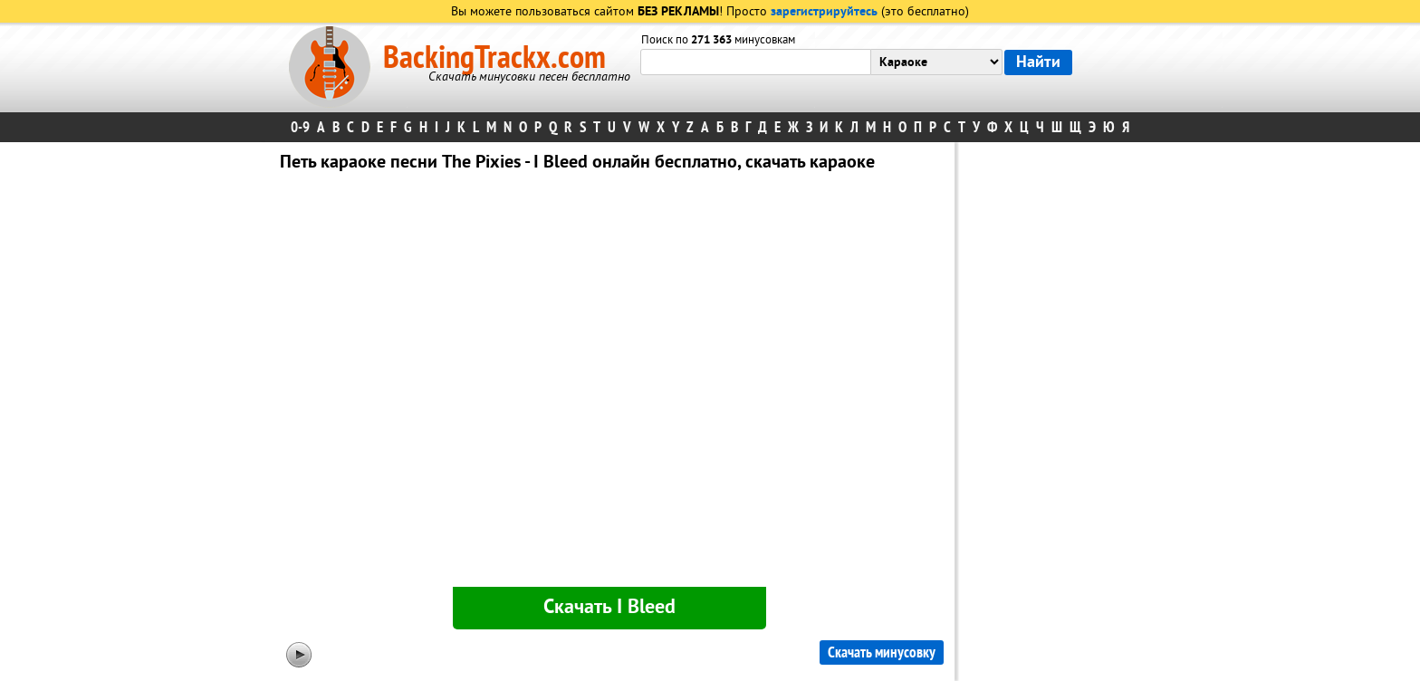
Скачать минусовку (881, 652)
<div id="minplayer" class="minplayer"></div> (609, 383)
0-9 (300, 127)
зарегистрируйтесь (824, 12)
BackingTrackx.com (494, 58)
